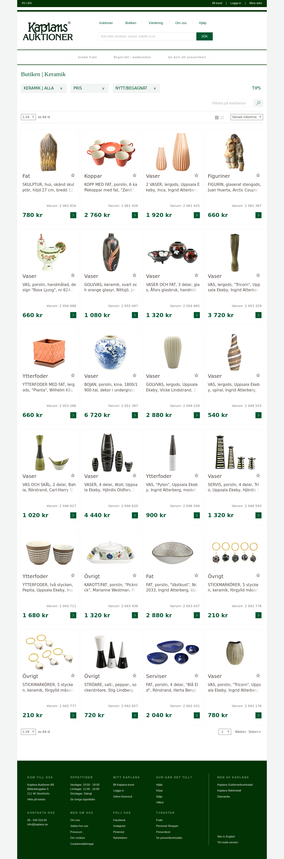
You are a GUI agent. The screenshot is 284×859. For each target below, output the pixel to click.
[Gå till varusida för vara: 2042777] (49, 652)
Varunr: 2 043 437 (185, 606)
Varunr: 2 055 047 (123, 306)
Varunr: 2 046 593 (247, 506)
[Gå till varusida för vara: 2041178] (235, 652)
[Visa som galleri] (217, 117)
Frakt (159, 820)
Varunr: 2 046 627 (61, 506)
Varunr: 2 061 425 (185, 206)
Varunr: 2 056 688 (61, 306)
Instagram (119, 825)
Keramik (55, 74)
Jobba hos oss (79, 825)
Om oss (181, 23)
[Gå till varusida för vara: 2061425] (173, 152)
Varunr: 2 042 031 (185, 706)
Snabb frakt (87, 57)
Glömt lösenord (122, 796)
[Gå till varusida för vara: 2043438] (111, 552)
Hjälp (202, 23)
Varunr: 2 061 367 (247, 206)
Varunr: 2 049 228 (185, 406)
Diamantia (223, 796)
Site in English (226, 836)
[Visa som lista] (222, 117)
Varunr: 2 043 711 (61, 606)
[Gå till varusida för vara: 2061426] (111, 152)
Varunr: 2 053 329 (247, 306)
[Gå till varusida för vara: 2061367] (235, 152)
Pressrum (76, 831)
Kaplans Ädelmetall (229, 790)
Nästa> (241, 732)
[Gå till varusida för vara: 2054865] (173, 252)
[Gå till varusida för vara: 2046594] (173, 452)
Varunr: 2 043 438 (123, 606)
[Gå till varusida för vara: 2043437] (173, 552)
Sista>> (255, 732)
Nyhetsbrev (120, 837)
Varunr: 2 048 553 (247, 406)
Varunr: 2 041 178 (247, 706)
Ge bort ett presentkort (187, 57)
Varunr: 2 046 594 (185, 506)
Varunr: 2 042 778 (247, 606)
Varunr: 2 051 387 (123, 406)
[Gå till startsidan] (45, 26)
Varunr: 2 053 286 (61, 406)
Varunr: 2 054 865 (185, 306)
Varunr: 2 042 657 (123, 706)
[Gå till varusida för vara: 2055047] (111, 252)
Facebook (119, 820)
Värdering (156, 23)
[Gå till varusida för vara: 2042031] (173, 652)
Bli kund (217, 3)
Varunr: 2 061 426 (123, 206)
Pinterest (118, 831)
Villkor (160, 802)
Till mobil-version (227, 842)
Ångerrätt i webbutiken (132, 57)
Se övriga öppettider (82, 799)
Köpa (159, 790)
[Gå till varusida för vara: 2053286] (49, 352)
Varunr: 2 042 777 (61, 706)
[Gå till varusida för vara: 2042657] (111, 652)
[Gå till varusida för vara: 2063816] (49, 152)
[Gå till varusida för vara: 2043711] (49, 552)
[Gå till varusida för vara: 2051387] (111, 352)
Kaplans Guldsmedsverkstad (235, 784)
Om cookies (77, 837)
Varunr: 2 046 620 (123, 506)
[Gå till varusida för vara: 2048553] (235, 352)
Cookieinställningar (82, 843)
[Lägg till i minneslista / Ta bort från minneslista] (72, 175)
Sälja (159, 796)
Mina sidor (255, 3)
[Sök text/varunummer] (258, 103)
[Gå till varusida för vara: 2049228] (173, 352)
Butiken (130, 23)
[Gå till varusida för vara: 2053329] (235, 252)
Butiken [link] (30, 74)
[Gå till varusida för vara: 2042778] (235, 552)
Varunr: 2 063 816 (61, 206)
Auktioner (106, 23)
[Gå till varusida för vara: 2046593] (235, 452)
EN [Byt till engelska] (30, 3)
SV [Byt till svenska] (24, 3)
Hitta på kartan (36, 799)
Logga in (235, 3)
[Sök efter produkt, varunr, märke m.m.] (146, 36)
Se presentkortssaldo (169, 837)
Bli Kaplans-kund (123, 784)
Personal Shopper (167, 825)
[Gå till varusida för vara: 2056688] (49, 252)
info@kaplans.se (37, 824)
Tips (256, 88)
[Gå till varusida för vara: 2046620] (111, 452)
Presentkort (163, 831)
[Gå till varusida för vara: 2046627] (49, 452)
